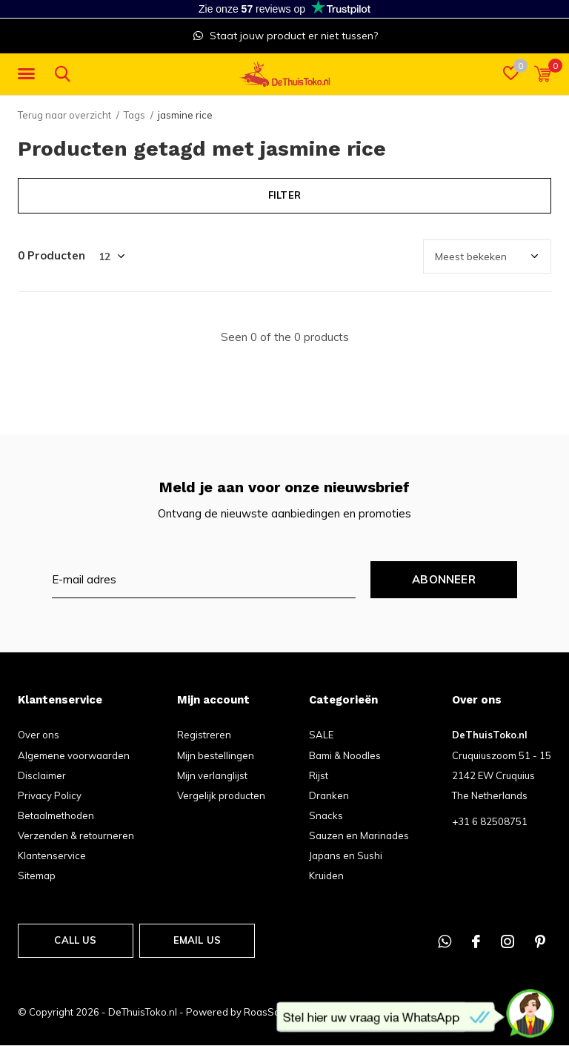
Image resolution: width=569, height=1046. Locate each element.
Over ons (38, 735)
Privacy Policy (49, 795)
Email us (197, 940)
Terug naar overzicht (64, 115)
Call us (75, 940)
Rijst (318, 775)
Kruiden (326, 875)
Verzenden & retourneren (76, 835)
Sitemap (37, 875)
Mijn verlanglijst (212, 775)
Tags (134, 115)
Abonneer (444, 579)
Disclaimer (42, 775)
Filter (284, 195)
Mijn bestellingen (215, 755)
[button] (29, 74)
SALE (321, 735)
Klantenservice (52, 855)
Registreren (204, 735)
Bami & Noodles (345, 755)
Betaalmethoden (56, 815)
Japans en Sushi (345, 855)
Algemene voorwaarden (74, 755)
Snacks (326, 815)
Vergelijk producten (221, 795)
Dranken (329, 795)
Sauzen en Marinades (359, 835)
